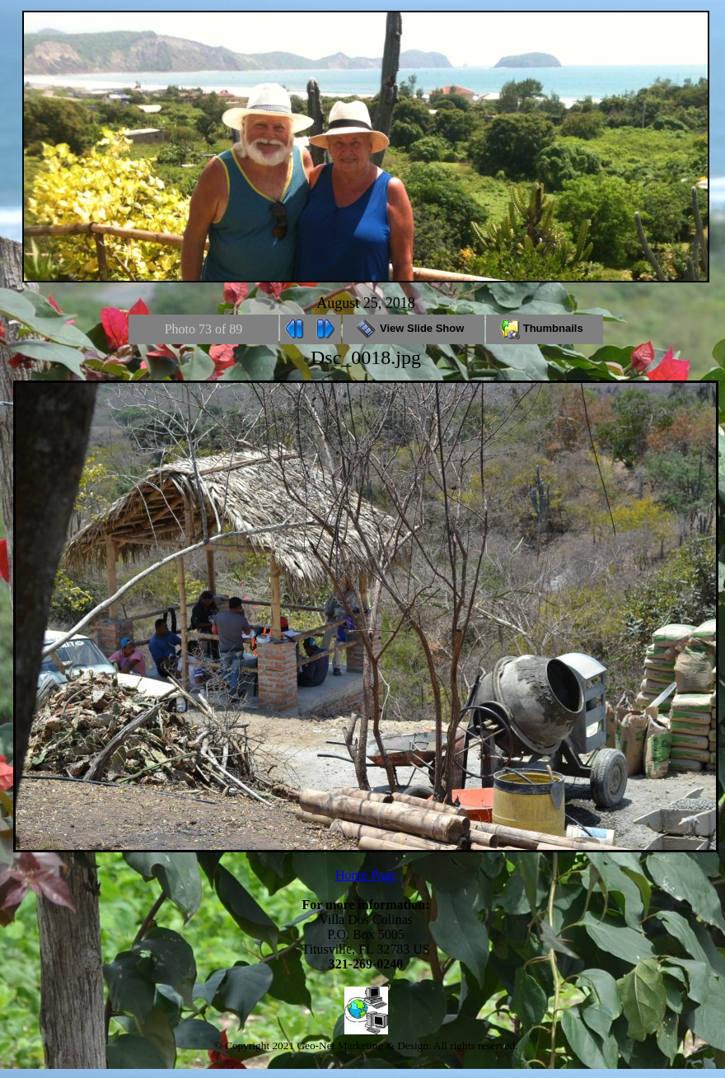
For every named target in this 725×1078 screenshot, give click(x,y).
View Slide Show (413, 328)
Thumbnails (544, 328)
